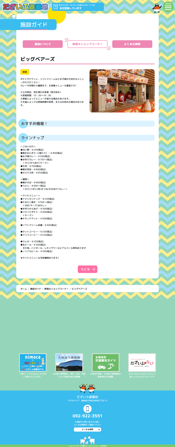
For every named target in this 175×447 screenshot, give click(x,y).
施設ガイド (35, 288)
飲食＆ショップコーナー (87, 44)
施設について (43, 44)
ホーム (23, 288)
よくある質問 (132, 44)
